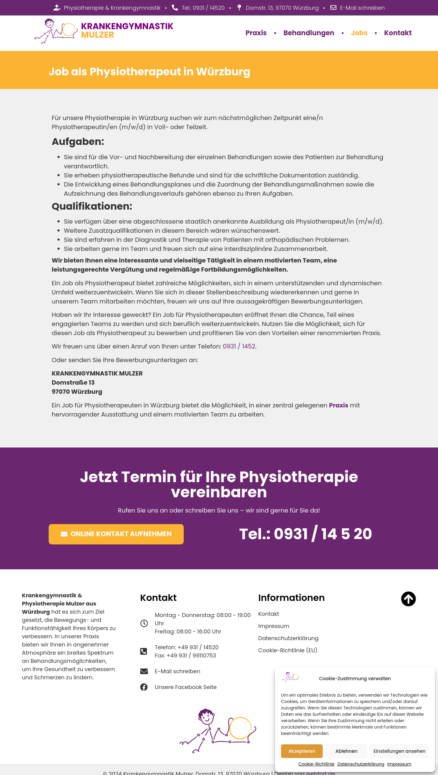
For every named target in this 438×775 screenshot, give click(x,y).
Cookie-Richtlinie (316, 764)
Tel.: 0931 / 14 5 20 (305, 534)
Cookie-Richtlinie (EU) (288, 650)
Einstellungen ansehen (400, 751)
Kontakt (398, 33)
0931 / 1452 (239, 346)
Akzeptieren (301, 751)
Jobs (359, 33)
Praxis (256, 33)
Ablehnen (346, 751)
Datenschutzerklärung (361, 764)
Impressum (399, 764)
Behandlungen (308, 33)
